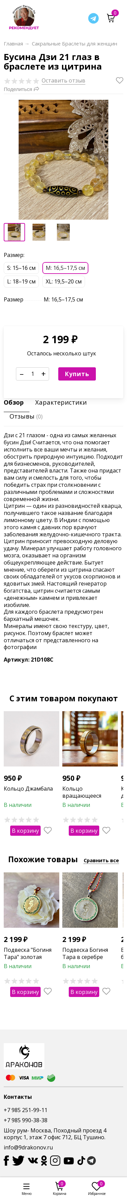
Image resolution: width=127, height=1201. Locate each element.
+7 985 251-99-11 (25, 1110)
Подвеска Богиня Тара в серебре (85, 953)
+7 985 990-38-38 (25, 1120)
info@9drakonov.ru (28, 1147)
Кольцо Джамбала (28, 788)
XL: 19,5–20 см (64, 281)
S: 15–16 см (21, 268)
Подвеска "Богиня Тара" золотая (27, 953)
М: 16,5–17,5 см (65, 268)
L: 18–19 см (21, 281)
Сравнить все (101, 860)
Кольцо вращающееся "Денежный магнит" (88, 796)
